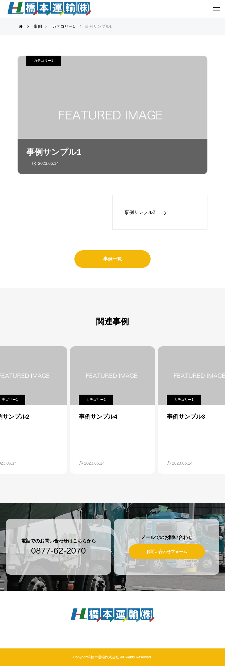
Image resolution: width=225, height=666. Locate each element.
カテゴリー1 (43, 61)
